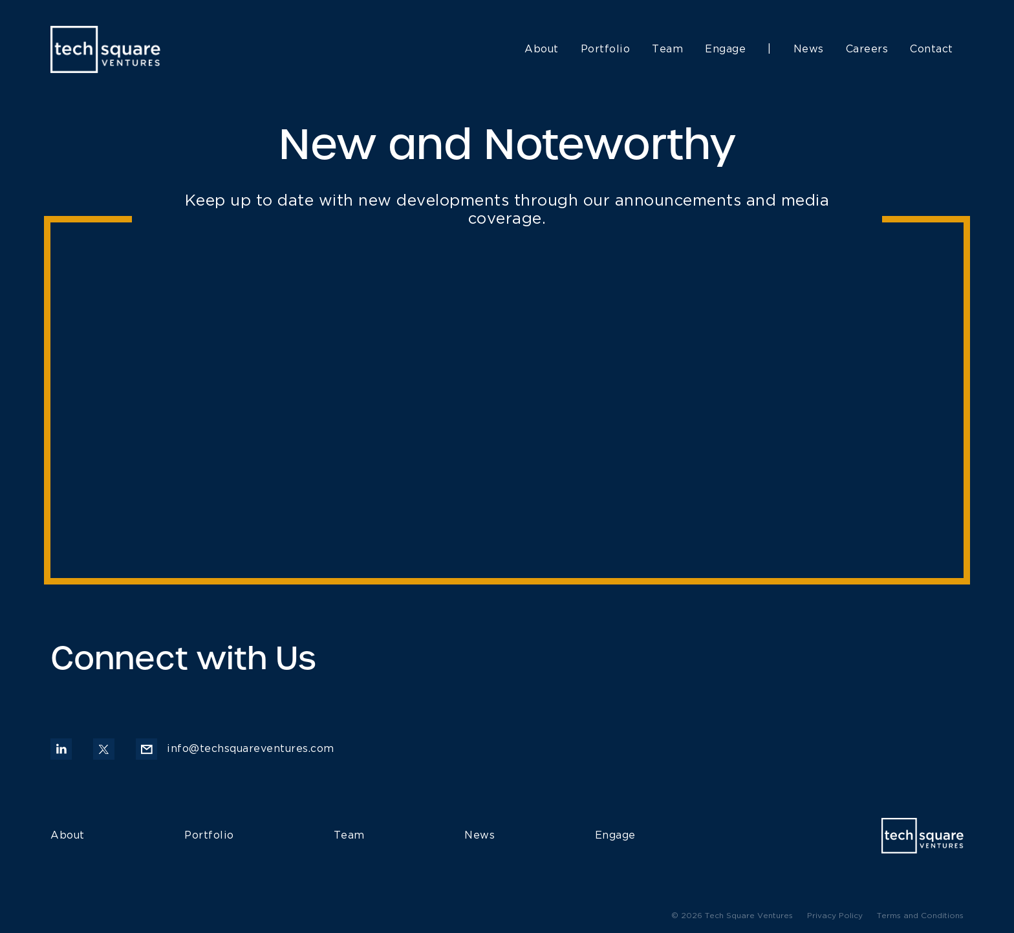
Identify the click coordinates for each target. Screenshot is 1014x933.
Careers (867, 49)
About (541, 49)
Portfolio (606, 49)
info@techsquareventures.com (235, 749)
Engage (725, 49)
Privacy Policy (835, 915)
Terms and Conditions (920, 915)
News (808, 49)
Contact (931, 49)
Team (667, 49)
